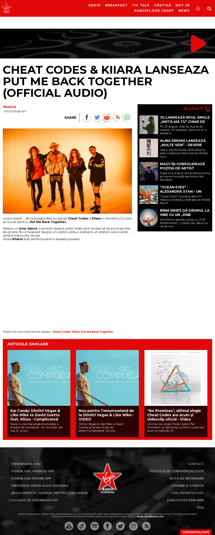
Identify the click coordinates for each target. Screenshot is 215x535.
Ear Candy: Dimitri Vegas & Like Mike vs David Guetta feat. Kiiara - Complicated (35, 415)
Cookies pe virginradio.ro (34, 500)
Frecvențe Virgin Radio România (39, 486)
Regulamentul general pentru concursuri (49, 493)
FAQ (200, 507)
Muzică (9, 107)
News (184, 10)
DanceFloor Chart (154, 10)
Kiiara (76, 331)
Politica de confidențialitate (177, 471)
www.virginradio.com (150, 516)
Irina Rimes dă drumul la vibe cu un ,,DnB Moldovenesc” (185, 214)
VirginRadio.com (26, 464)
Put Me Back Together (97, 331)
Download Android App (32, 471)
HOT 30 (183, 5)
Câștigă (162, 5)
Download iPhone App (31, 478)
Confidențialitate (195, 532)
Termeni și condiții (187, 486)
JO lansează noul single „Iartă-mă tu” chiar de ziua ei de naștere (185, 121)
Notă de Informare (187, 478)
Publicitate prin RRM (185, 500)
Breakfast (116, 5)
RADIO (95, 5)
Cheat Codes (61, 331)
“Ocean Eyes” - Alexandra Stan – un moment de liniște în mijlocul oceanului (180, 193)
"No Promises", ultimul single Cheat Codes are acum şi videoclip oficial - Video (174, 415)
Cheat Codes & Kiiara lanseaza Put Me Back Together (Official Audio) (106, 81)
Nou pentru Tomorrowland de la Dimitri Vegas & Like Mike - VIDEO (106, 415)
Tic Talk (141, 5)
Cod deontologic (188, 493)
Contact (196, 464)
